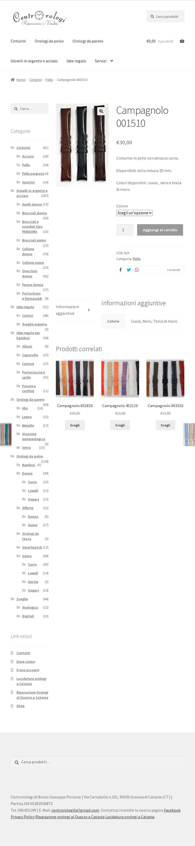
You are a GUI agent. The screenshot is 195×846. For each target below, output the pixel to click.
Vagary (33, 499)
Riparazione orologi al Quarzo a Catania (70, 816)
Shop (21, 706)
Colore (122, 205)
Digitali (28, 616)
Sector (33, 581)
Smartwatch (32, 547)
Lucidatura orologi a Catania (31, 681)
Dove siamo (26, 661)
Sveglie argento (34, 324)
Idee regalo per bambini (28, 335)
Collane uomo (33, 262)
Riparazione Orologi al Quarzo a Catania (32, 695)
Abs (25, 408)
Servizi (100, 60)
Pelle (49, 79)
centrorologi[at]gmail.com (75, 810)
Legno (27, 416)
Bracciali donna (34, 213)
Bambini (28, 465)
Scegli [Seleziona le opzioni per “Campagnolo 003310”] (165, 425)
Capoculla (30, 355)
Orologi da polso (49, 41)
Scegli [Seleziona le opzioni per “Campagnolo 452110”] (120, 425)
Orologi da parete (88, 41)
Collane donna (28, 251)
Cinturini (18, 41)
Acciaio (28, 156)
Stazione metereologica (33, 436)
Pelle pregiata (33, 173)
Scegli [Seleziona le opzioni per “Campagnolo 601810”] (75, 425)
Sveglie (22, 599)
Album (27, 346)
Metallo (28, 425)
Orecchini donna (29, 273)
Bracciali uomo (34, 240)
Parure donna (32, 284)
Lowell (33, 490)
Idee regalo (76, 60)
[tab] (75, 310)
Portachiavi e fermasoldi (32, 296)
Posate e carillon (29, 388)
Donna (27, 473)
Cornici (27, 315)
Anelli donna (32, 204)
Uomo (32, 525)
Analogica (30, 607)
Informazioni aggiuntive (67, 310)
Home (21, 79)
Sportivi (28, 182)
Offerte (27, 508)
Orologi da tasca (30, 536)
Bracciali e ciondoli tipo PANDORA (32, 226)
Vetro (26, 447)
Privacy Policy (23, 816)
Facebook (172, 810)
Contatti (23, 653)
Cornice (28, 363)
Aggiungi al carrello (160, 229)
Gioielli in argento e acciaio (34, 60)
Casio (32, 482)
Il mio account (28, 670)
